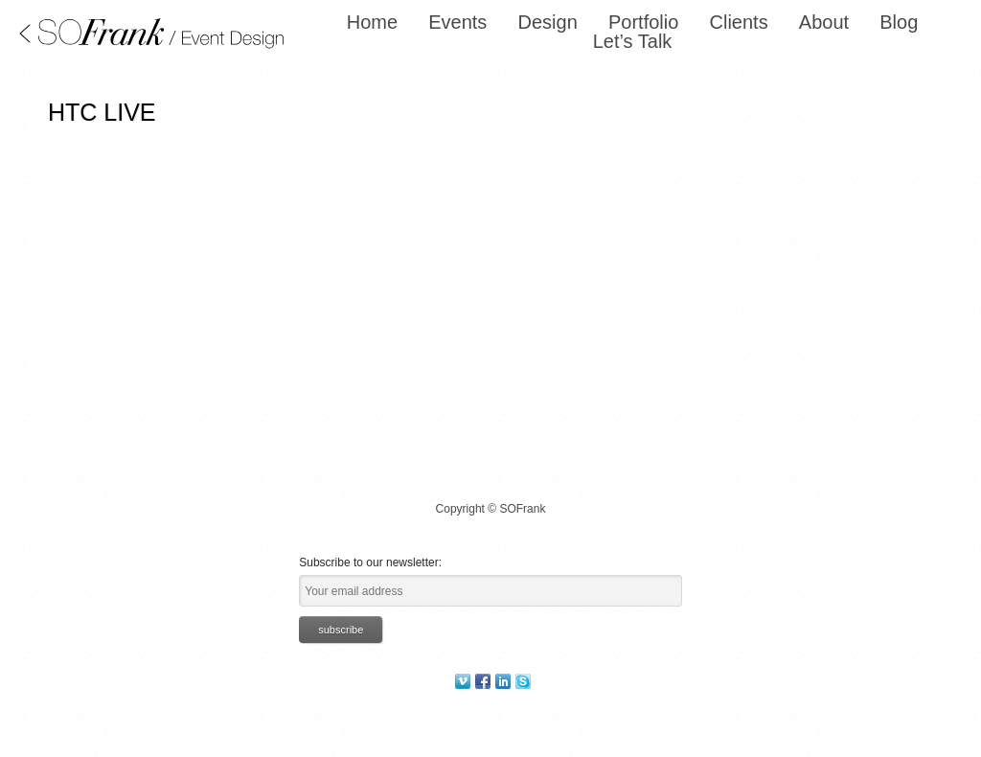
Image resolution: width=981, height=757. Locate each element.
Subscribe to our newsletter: (370, 562)
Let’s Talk (633, 41)
